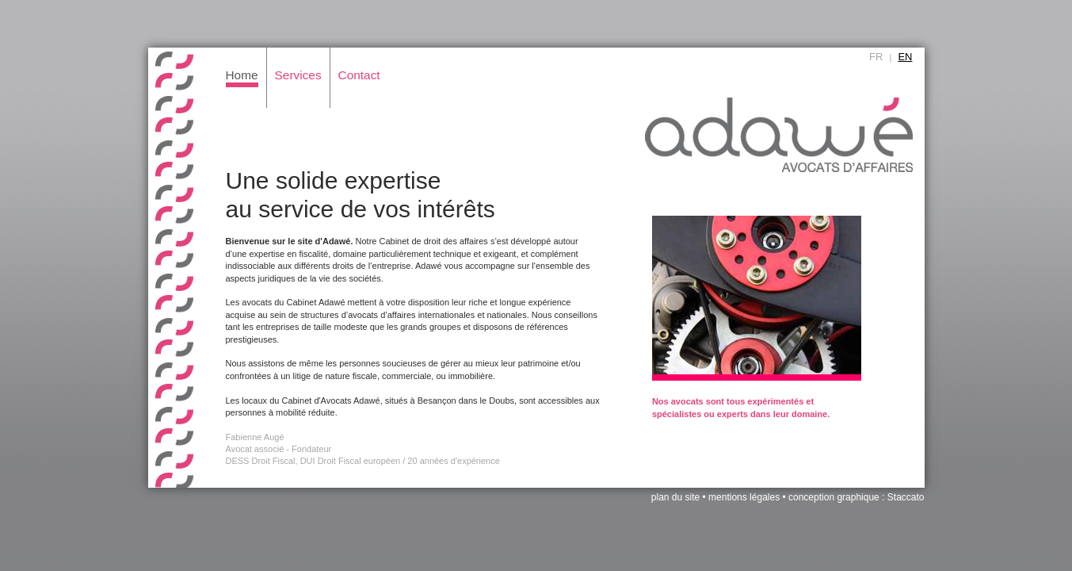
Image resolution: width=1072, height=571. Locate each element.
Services (298, 75)
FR (876, 57)
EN (905, 57)
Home (242, 75)
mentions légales (744, 497)
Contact (359, 75)
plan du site (675, 497)
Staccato (906, 497)
